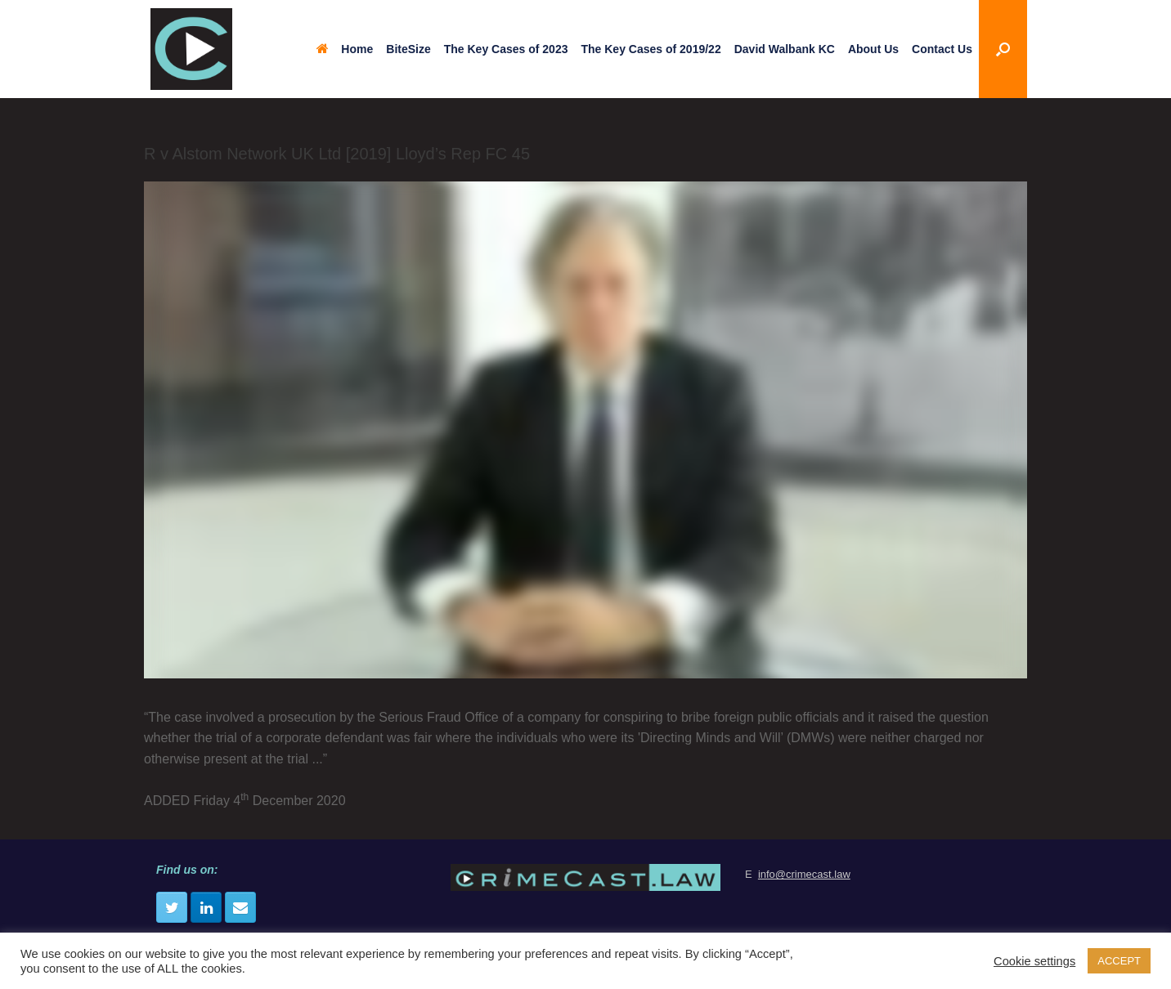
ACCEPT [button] (1119, 961)
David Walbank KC (784, 49)
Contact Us (942, 49)
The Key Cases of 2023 (506, 49)
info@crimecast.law (804, 874)
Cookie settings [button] (1034, 961)
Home (344, 49)
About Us (873, 49)
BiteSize (408, 49)
